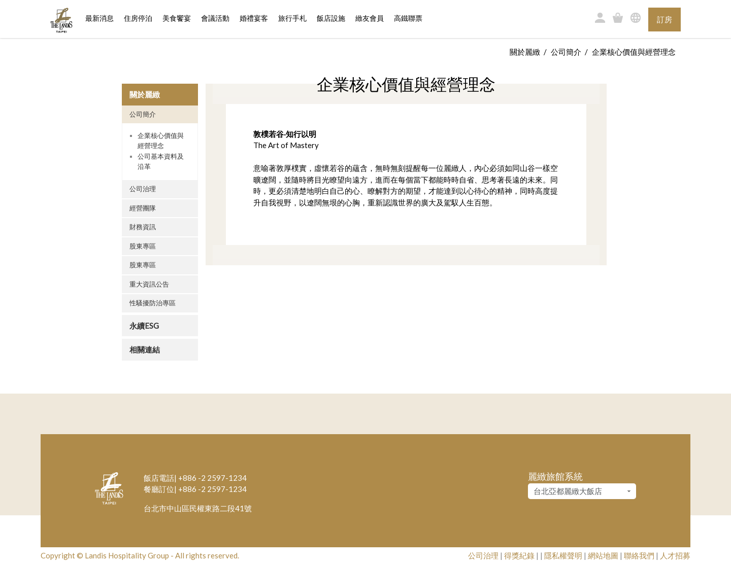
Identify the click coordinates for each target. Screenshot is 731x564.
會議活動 (215, 18)
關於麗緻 (525, 51)
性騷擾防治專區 (152, 303)
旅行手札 (292, 18)
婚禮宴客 (254, 18)
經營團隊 (142, 208)
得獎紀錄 (519, 555)
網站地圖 (603, 555)
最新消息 (99, 18)
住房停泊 (138, 18)
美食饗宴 (176, 18)
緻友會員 (369, 18)
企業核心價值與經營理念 (161, 140)
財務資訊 (142, 227)
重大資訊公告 (149, 284)
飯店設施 (331, 18)
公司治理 (142, 189)
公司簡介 (566, 51)
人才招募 (675, 555)
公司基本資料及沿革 (161, 161)
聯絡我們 (639, 555)
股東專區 (142, 246)
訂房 (664, 19)
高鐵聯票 (408, 18)
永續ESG (144, 325)
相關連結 (144, 349)
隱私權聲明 (563, 555)
